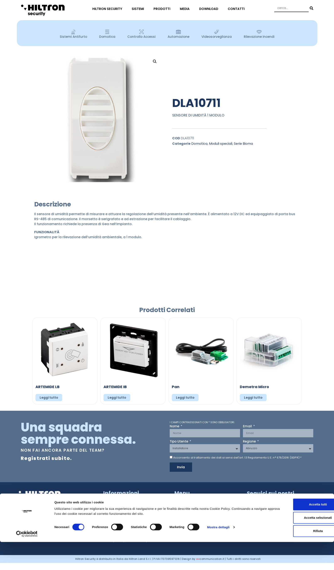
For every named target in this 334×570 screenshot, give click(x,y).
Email (248, 426)
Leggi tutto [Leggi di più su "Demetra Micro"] (253, 397)
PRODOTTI (163, 9)
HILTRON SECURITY (108, 9)
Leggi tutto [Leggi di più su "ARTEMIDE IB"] (117, 397)
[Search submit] (311, 8)
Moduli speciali (220, 143)
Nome (175, 426)
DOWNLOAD (209, 9)
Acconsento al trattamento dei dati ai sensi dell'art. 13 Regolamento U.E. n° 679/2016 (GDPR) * (237, 458)
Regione (250, 442)
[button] (154, 61)
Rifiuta (299, 559)
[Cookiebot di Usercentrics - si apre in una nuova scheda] (27, 562)
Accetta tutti (299, 532)
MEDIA (186, 9)
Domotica (199, 143)
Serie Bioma (243, 143)
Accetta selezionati (299, 546)
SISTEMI (139, 9)
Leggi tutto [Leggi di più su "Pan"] (185, 397)
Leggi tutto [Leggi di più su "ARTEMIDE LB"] (49, 397)
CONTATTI (237, 9)
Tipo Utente (179, 442)
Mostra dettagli (218, 555)
